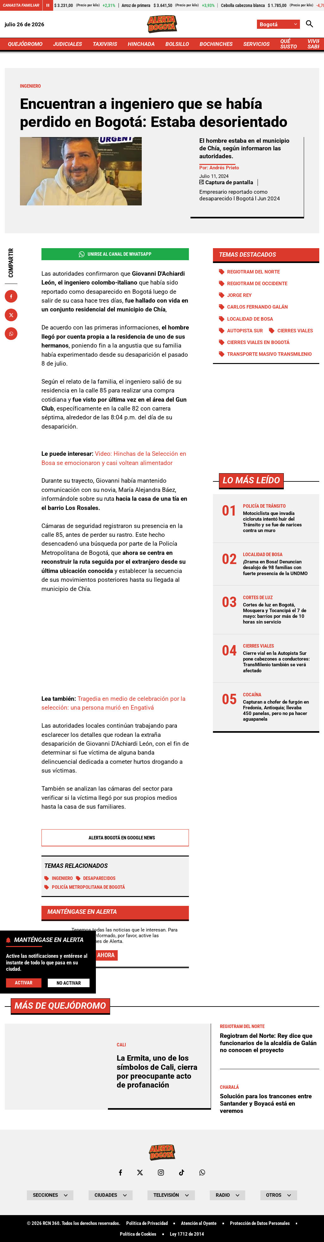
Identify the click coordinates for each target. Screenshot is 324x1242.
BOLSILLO (177, 44)
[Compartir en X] (11, 315)
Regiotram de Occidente (257, 283)
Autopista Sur (245, 331)
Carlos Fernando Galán (257, 307)
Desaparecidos (96, 878)
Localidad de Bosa (250, 319)
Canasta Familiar (21, 5)
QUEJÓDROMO (25, 44)
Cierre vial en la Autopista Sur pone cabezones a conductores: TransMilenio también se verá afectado (276, 662)
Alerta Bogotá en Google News (115, 838)
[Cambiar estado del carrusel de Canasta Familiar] (47, 5)
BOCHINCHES (216, 44)
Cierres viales (295, 331)
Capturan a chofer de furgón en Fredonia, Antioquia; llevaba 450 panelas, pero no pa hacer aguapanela (276, 710)
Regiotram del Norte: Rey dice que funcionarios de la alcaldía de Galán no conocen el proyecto (268, 1220)
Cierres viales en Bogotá (258, 342)
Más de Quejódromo (60, 1182)
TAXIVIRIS (105, 44)
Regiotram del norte (253, 272)
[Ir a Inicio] (162, 24)
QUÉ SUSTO (288, 44)
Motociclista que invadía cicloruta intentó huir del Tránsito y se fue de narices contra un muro (272, 522)
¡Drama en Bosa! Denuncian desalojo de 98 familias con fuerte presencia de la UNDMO (275, 567)
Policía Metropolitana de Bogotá (84, 887)
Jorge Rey (239, 295)
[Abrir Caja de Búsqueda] (309, 24)
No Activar (69, 983)
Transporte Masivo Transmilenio (269, 354)
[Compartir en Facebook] (11, 296)
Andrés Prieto (224, 168)
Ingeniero (58, 878)
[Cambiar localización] (278, 24)
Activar (23, 983)
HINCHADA (141, 44)
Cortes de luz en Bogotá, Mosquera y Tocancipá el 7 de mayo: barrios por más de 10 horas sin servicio (274, 613)
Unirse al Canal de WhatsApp (115, 254)
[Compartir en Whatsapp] (11, 333)
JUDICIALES (67, 44)
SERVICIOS (256, 44)
